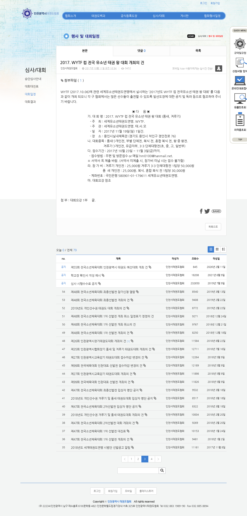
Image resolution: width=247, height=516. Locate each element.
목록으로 (213, 226)
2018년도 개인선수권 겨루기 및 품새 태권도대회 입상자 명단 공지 (112, 398)
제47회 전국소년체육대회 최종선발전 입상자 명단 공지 (105, 390)
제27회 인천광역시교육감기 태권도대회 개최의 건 (101, 373)
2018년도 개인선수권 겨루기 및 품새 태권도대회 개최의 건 (107, 414)
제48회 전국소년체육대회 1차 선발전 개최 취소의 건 (103, 324)
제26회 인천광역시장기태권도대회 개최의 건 (98, 341)
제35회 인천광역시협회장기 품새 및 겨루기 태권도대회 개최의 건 (111, 349)
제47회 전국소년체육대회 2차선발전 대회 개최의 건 (103, 423)
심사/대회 (159, 15)
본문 (85, 50)
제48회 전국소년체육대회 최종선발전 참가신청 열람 (103, 292)
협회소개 (70, 15)
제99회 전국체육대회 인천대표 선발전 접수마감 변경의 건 (106, 365)
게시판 (184, 15)
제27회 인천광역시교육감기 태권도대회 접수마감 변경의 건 (107, 357)
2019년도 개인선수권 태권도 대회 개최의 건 (98, 308)
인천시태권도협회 (69, 68)
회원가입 (215, 3)
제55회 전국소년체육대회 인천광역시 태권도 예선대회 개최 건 (111, 267)
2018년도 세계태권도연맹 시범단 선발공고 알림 (100, 447)
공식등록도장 (129, 15)
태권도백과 (98, 15)
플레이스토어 (146, 491)
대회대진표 (32, 86)
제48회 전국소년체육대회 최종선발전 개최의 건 (100, 300)
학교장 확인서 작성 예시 (87, 275)
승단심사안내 (33, 78)
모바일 (128, 491)
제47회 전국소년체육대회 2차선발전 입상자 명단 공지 (104, 406)
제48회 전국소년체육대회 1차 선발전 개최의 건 (100, 332)
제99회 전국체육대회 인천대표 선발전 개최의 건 (100, 382)
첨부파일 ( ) (72, 80)
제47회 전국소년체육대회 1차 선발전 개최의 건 (100, 439)
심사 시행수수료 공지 (86, 283)
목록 (198, 50)
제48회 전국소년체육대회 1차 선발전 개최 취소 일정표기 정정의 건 (112, 316)
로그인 (203, 3)
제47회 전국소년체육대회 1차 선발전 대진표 (98, 431)
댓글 (141, 50)
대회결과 (30, 101)
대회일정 (30, 94)
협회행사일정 (212, 15)
